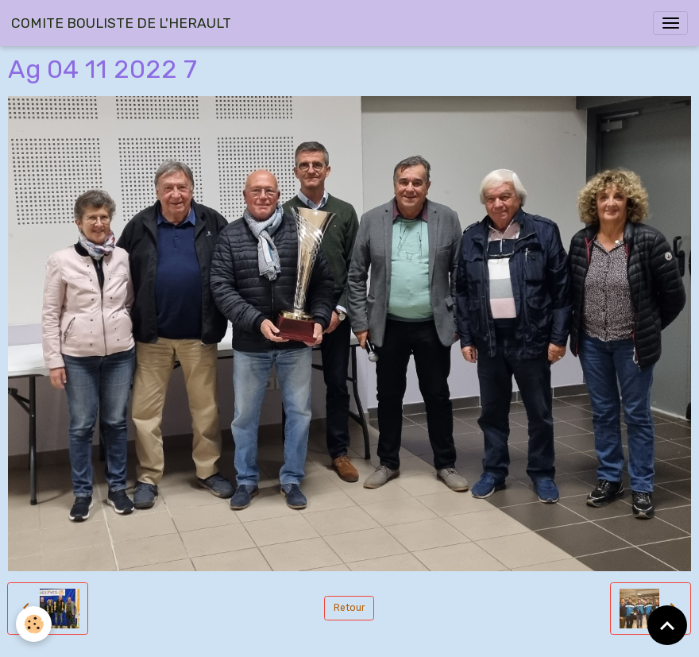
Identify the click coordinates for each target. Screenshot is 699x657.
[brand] (121, 23)
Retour (349, 607)
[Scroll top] (667, 625)
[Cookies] (34, 624)
